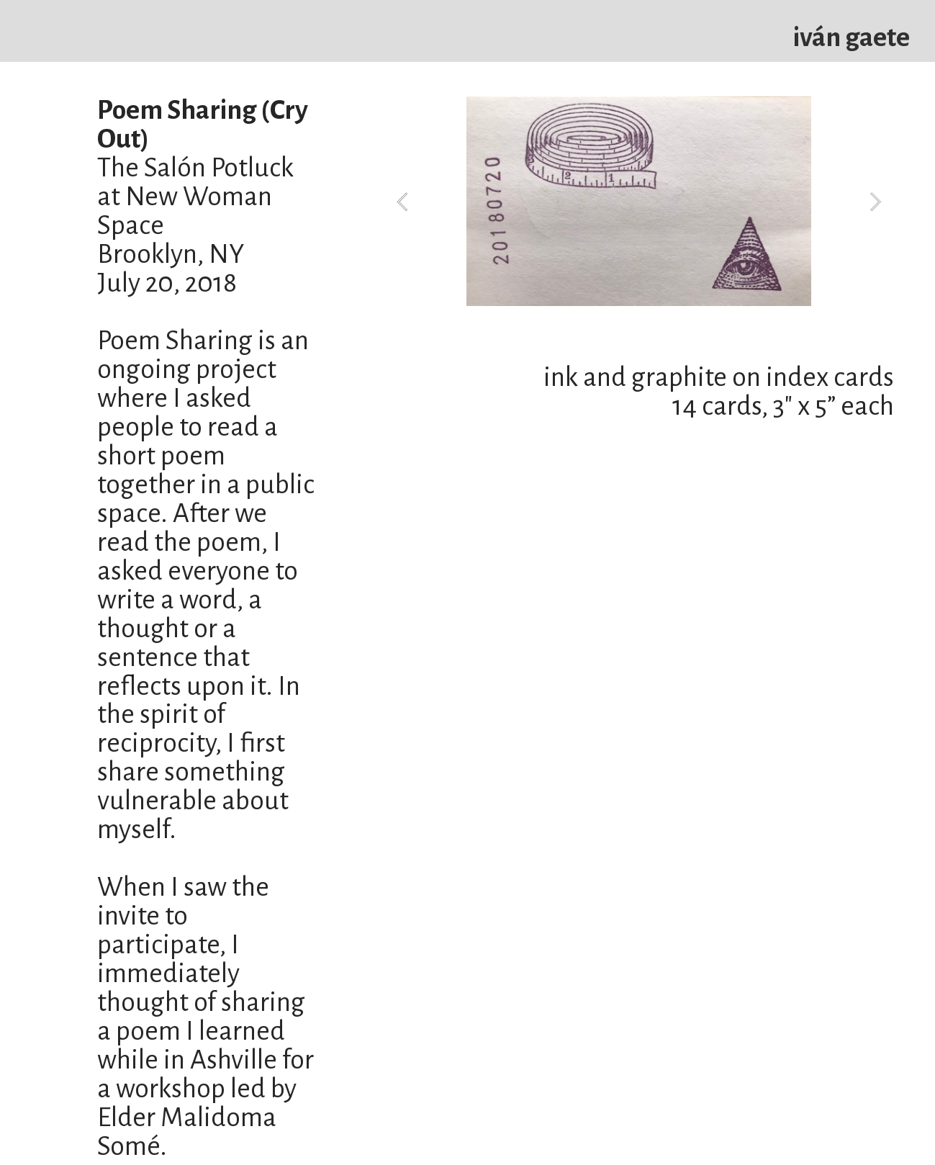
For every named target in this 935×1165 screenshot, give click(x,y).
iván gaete (851, 37)
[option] (639, 201)
